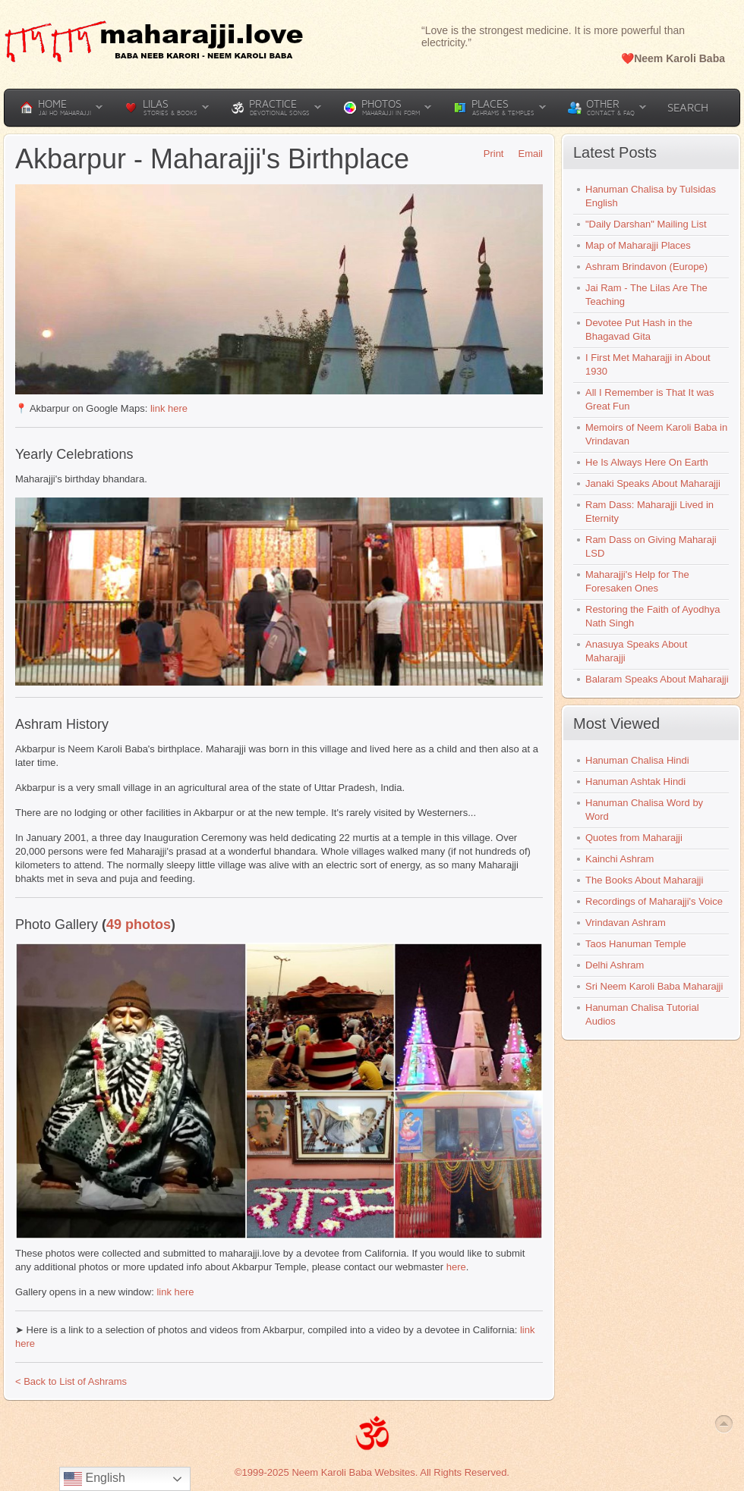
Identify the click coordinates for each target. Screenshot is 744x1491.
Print (488, 153)
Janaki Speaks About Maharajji (652, 483)
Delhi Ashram (614, 965)
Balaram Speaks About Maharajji (657, 679)
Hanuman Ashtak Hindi (635, 781)
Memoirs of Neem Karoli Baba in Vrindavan (656, 434)
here (456, 1267)
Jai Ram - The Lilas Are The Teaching (646, 294)
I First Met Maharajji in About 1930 (648, 364)
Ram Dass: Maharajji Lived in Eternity (649, 511)
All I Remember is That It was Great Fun (649, 399)
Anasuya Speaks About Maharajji (636, 651)
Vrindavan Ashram (625, 922)
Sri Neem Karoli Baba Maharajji (654, 986)
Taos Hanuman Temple (635, 944)
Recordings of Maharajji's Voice (654, 901)
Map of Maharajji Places (638, 245)
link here (169, 408)
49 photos (138, 924)
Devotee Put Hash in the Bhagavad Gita (638, 329)
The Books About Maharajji (644, 880)
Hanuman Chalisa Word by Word (644, 809)
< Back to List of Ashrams (71, 1381)
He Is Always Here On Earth (646, 462)
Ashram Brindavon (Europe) (646, 266)
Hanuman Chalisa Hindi (637, 760)
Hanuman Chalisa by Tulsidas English (650, 196)
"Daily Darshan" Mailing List (646, 224)
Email (525, 153)
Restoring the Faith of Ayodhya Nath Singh (652, 616)
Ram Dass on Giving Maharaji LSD (651, 546)
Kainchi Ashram (619, 859)
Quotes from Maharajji (634, 837)
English (94, 1479)
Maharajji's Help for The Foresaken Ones (637, 581)
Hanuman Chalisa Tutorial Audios (642, 1014)
